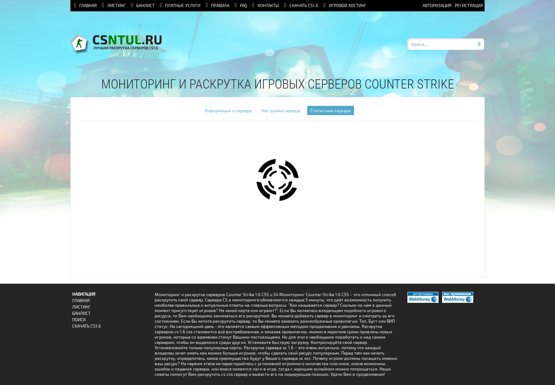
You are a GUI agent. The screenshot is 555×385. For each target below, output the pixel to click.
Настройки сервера (281, 110)
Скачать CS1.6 (86, 326)
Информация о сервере (228, 110)
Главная (81, 300)
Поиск (79, 319)
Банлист (81, 313)
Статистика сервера (330, 110)
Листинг (81, 307)
